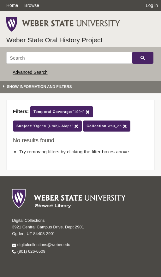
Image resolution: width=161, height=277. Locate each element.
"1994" (61, 112)
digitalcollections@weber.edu (41, 244)
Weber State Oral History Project (54, 40)
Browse (31, 5)
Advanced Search (30, 72)
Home (12, 5)
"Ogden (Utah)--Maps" (47, 126)
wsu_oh (106, 126)
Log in (152, 5)
